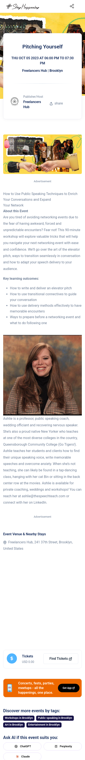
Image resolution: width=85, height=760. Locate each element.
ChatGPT (22, 746)
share (56, 103)
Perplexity (62, 746)
